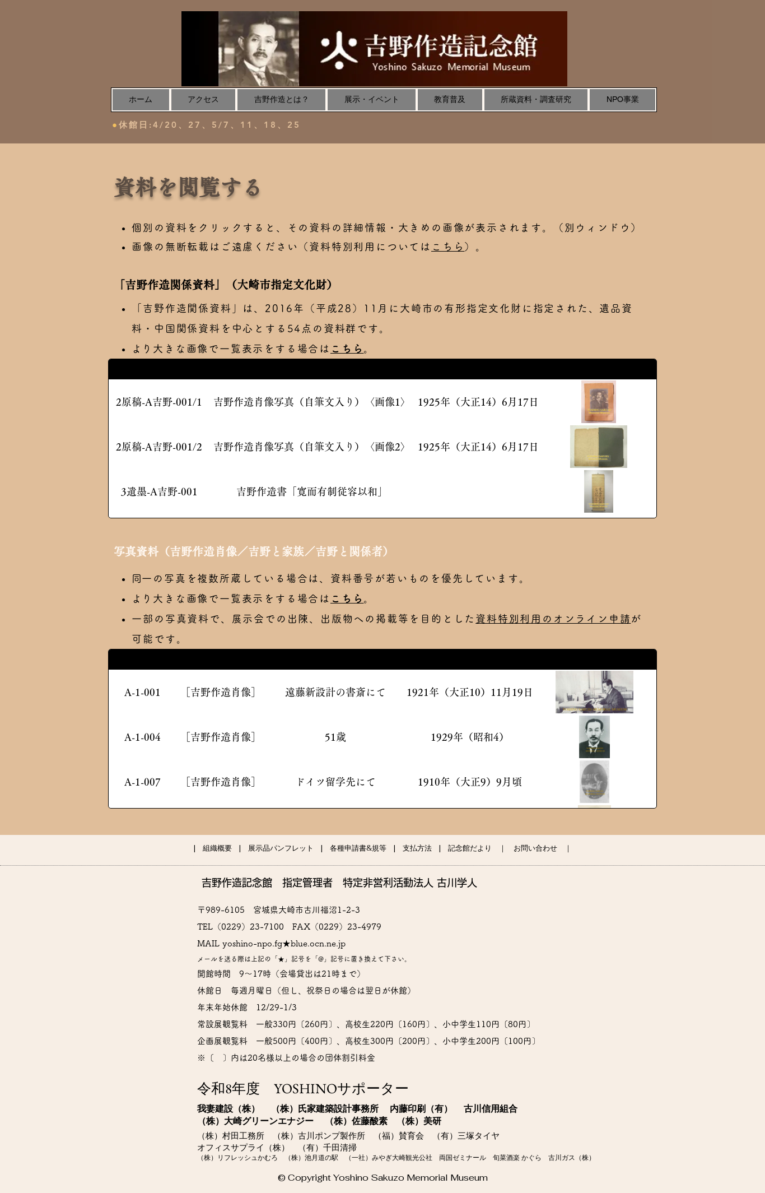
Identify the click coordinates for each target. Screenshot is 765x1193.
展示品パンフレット (281, 848)
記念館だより (470, 848)
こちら (447, 247)
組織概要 (217, 848)
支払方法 (417, 848)
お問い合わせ (535, 848)
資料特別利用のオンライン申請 (553, 619)
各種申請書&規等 (358, 848)
